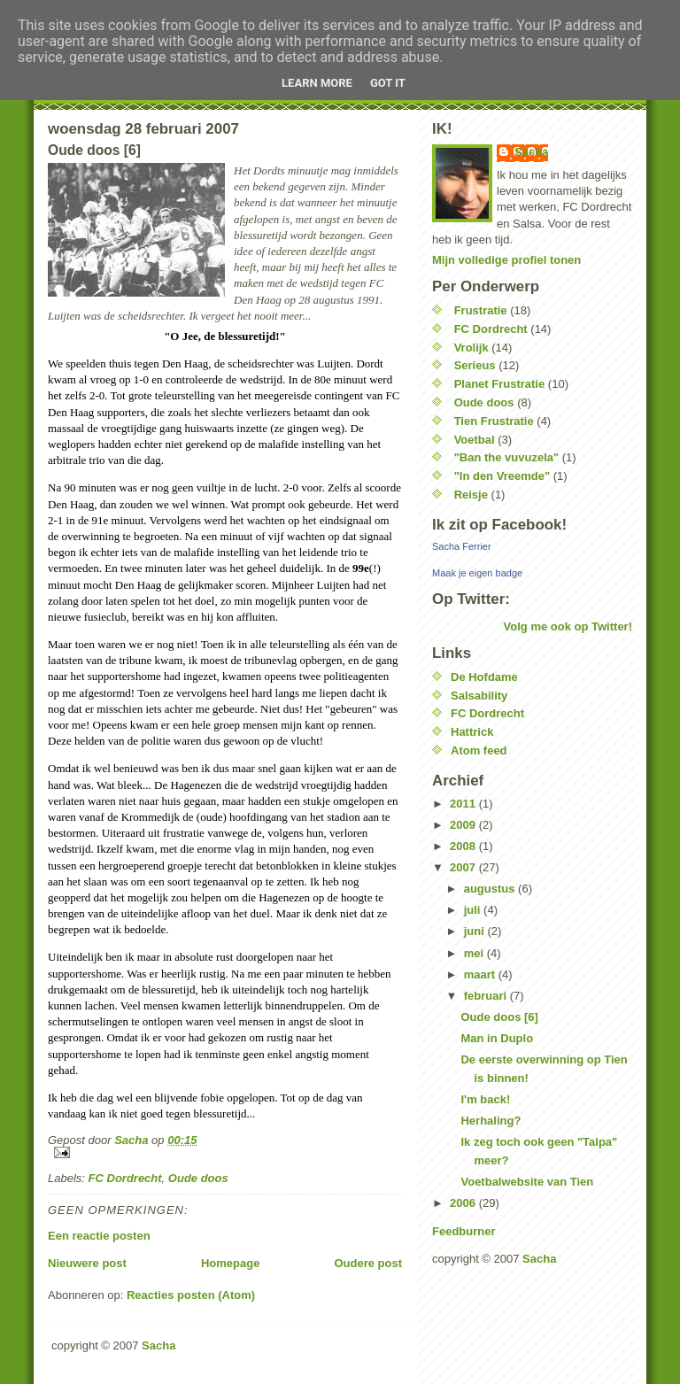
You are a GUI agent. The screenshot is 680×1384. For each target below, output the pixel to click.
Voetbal (474, 439)
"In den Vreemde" (502, 476)
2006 (464, 1203)
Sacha (531, 152)
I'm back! (485, 1099)
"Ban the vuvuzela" (507, 457)
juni (476, 931)
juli (473, 909)
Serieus (475, 365)
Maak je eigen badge (477, 573)
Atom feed (479, 750)
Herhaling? (490, 1120)
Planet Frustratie (499, 383)
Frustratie (480, 310)
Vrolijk (471, 347)
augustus (491, 888)
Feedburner (464, 1231)
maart (481, 974)
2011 (464, 803)
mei (475, 953)
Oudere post (368, 1263)
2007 (464, 867)
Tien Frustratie (494, 421)
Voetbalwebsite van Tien (526, 1181)
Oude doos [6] (498, 1017)
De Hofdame (484, 677)
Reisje (471, 494)
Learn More (317, 82)
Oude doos (198, 1178)
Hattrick (472, 731)
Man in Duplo (496, 1038)
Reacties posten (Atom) (191, 1295)
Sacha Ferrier (461, 546)
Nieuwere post (87, 1263)
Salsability (479, 695)
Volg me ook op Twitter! (568, 626)
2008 (464, 846)
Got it (388, 82)
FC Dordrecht (125, 1178)
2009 (464, 824)
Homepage (230, 1263)
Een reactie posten (99, 1235)
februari (487, 995)
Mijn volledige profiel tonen (506, 260)
